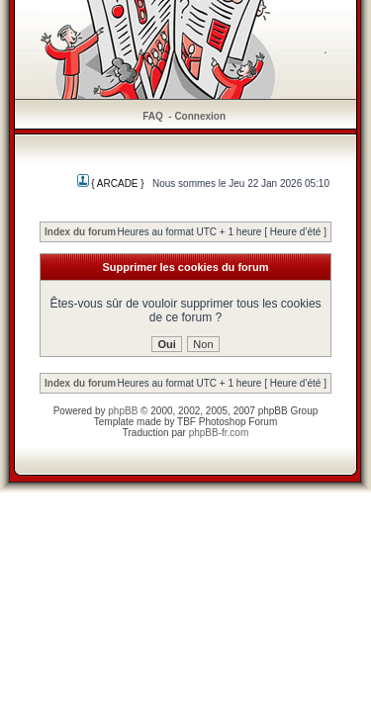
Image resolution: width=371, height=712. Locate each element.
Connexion (200, 116)
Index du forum (80, 231)
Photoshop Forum (238, 421)
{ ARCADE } (110, 183)
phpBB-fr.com (219, 432)
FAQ (152, 116)
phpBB (123, 410)
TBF (186, 421)
